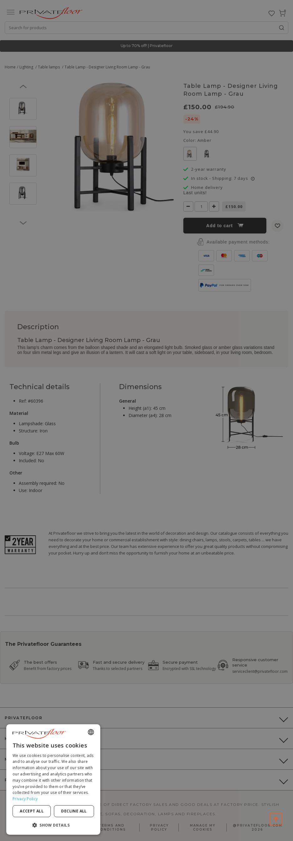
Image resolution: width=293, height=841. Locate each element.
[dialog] (53, 779)
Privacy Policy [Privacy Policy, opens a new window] (25, 798)
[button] (53, 824)
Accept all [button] (32, 811)
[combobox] (91, 732)
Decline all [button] (73, 811)
